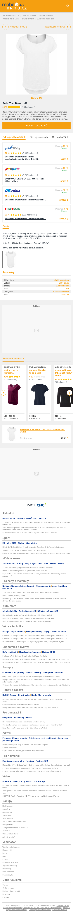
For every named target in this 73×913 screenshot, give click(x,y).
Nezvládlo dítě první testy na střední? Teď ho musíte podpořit (25, 745)
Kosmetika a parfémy (10, 862)
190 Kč (62, 159)
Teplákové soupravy (9, 865)
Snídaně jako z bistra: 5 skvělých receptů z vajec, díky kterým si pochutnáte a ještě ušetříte (36, 685)
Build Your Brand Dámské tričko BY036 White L (25, 200)
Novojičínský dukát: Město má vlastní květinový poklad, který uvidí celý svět (30, 707)
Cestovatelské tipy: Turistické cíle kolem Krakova (20, 704)
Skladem (64, 148)
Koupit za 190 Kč (36, 125)
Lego (4, 856)
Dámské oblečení (46, 15)
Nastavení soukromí (43, 910)
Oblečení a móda (29, 15)
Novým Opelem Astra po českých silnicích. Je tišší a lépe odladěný (27, 615)
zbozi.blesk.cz (7, 818)
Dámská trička (28, 19)
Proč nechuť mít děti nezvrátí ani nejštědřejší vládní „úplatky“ (24, 656)
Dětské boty (6, 869)
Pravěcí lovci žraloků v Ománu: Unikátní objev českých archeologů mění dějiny (31, 771)
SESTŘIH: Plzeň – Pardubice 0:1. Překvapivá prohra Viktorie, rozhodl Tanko (30, 796)
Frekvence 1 (7, 894)
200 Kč (62, 200)
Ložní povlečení (8, 872)
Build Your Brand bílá (14, 103)
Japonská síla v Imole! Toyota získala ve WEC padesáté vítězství (26, 621)
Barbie (4, 853)
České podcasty (8, 888)
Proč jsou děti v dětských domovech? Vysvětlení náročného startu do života (30, 768)
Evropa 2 (5, 897)
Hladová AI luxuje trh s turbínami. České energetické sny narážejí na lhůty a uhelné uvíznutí (36, 662)
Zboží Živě (6, 809)
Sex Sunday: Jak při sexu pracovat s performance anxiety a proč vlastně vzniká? (32, 725)
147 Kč (62, 181)
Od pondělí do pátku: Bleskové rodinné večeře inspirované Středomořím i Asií (31, 676)
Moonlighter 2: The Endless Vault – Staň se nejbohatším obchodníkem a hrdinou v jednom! (36, 765)
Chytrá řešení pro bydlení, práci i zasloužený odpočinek (22, 751)
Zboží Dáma (7, 815)
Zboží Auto (6, 831)
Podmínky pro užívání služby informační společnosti (42, 908)
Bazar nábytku (7, 875)
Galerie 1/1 (36, 98)
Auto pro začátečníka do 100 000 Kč (15, 828)
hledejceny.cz (7, 806)
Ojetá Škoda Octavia (10, 834)
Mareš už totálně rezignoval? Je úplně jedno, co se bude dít (24, 571)
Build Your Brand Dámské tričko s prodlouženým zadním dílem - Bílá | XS (21, 158)
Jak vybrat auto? (8, 837)
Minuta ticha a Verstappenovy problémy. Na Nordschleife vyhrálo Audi (28, 618)
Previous (3, 392)
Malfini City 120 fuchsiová (11, 371)
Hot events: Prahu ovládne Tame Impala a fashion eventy (23, 722)
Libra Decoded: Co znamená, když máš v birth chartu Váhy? (24, 728)
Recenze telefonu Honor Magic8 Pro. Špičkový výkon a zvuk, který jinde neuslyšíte (33, 642)
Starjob (5, 885)
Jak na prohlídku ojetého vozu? (14, 821)
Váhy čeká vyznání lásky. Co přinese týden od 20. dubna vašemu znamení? (30, 592)
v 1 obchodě (34, 418)
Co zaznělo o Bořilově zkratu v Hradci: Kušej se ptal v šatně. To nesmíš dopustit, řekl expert (36, 553)
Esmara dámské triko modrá (37, 371)
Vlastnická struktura (59, 910)
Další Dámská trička (12, 367)
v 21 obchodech (11, 418)
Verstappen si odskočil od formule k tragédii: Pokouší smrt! (24, 550)
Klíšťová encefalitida (9, 748)
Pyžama (5, 859)
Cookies (32, 910)
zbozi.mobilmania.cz (10, 15)
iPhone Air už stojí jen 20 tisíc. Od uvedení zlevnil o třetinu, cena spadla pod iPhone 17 (34, 636)
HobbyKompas (7, 824)
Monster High (7, 850)
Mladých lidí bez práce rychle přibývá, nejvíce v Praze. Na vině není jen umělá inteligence (35, 659)
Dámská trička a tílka (10, 19)
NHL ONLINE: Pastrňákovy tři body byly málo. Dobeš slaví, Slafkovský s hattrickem (33, 547)
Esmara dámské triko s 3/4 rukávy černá (63, 373)
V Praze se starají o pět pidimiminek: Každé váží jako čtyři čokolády (27, 567)
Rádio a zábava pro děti (11, 891)
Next (69, 393)
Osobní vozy (7, 812)
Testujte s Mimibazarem (11, 847)
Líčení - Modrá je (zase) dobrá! (13, 596)
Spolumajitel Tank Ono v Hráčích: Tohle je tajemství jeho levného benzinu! (29, 533)
